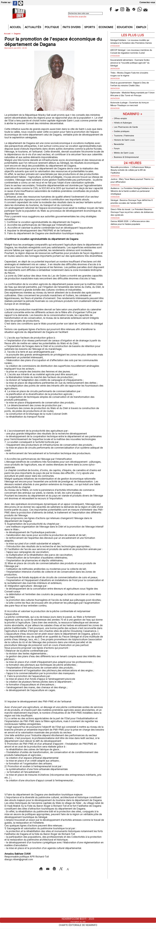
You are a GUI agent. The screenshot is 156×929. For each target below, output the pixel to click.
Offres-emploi (120, 126)
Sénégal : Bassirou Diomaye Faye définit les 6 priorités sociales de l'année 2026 (129, 203)
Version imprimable (59, 868)
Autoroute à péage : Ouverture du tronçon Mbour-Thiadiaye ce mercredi (131, 112)
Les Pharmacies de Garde (126, 133)
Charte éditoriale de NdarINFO (78, 924)
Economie (106, 27)
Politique (52, 27)
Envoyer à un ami (32, 868)
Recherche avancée (77, 16)
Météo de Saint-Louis (124, 154)
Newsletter (118, 147)
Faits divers (72, 27)
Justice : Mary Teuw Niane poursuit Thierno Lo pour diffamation (130, 181)
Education (125, 27)
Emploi (141, 27)
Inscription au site (78, 921)
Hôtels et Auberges (123, 130)
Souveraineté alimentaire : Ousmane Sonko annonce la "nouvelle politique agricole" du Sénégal (131, 68)
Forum (115, 150)
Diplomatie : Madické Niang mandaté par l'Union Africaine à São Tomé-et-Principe (131, 101)
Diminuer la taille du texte (58, 872)
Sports (90, 27)
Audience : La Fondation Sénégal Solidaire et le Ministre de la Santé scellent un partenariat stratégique (129, 191)
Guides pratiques (121, 136)
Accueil (16, 27)
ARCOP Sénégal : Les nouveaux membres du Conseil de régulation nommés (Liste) (129, 55)
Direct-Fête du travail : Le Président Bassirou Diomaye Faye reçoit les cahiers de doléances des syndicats (130, 215)
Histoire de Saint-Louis (125, 143)
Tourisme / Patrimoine (124, 140)
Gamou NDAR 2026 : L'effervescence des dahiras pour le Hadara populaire (132, 226)
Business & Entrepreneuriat (127, 157)
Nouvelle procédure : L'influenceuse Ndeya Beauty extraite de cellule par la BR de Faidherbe (132, 170)
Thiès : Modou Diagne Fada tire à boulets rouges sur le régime (129, 79)
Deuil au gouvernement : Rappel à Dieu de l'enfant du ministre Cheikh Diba (132, 89)
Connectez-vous (147, 2)
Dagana (17, 33)
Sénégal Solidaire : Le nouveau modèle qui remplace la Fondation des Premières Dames (131, 43)
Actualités (33, 27)
